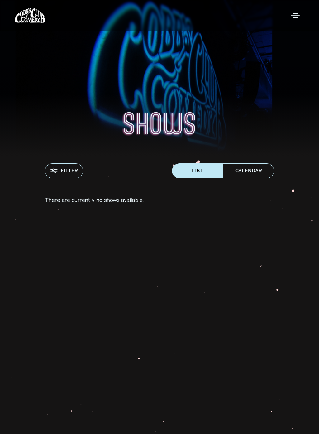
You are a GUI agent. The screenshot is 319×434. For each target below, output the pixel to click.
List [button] (197, 170)
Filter (64, 171)
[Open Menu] (295, 15)
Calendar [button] (248, 170)
